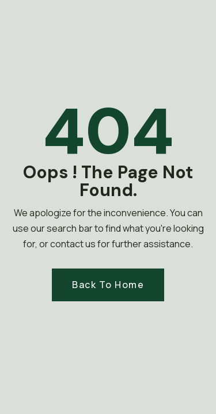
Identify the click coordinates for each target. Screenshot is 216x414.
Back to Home (108, 284)
